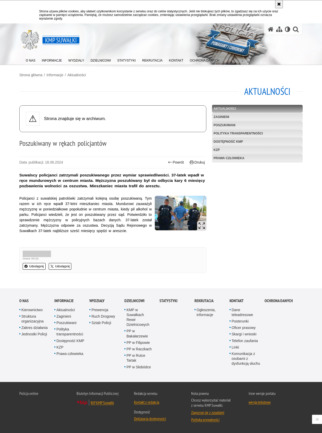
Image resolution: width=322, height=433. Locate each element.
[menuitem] (30, 59)
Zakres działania (34, 328)
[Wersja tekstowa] (287, 29)
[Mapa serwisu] (279, 29)
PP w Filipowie (138, 343)
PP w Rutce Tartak (135, 357)
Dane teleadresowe (242, 312)
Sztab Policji (101, 323)
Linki (235, 347)
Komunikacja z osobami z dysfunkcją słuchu (246, 359)
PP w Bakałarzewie (137, 333)
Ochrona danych (279, 300)
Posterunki (240, 321)
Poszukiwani (224, 125)
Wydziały (97, 300)
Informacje (54, 75)
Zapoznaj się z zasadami (207, 412)
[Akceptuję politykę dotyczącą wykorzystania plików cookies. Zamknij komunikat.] (279, 4)
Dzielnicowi (134, 300)
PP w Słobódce (138, 367)
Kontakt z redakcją (146, 402)
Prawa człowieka (229, 158)
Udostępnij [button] (34, 266)
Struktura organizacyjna (32, 318)
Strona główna (31, 75)
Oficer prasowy (244, 328)
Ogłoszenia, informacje (206, 312)
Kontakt (237, 300)
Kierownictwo (32, 310)
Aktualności (76, 75)
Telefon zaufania (245, 341)
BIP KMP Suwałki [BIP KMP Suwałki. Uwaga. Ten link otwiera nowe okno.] (102, 402)
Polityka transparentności (238, 133)
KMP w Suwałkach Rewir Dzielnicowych (137, 317)
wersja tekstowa (259, 402)
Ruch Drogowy (103, 316)
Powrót (176, 162)
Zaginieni (221, 117)
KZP (217, 150)
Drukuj (197, 162)
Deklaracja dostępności (150, 418)
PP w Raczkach (139, 349)
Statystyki (168, 300)
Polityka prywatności (205, 419)
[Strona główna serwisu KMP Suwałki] (271, 29)
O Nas (24, 300)
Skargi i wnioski (244, 334)
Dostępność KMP (228, 141)
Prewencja (99, 310)
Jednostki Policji (34, 334)
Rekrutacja (204, 300)
